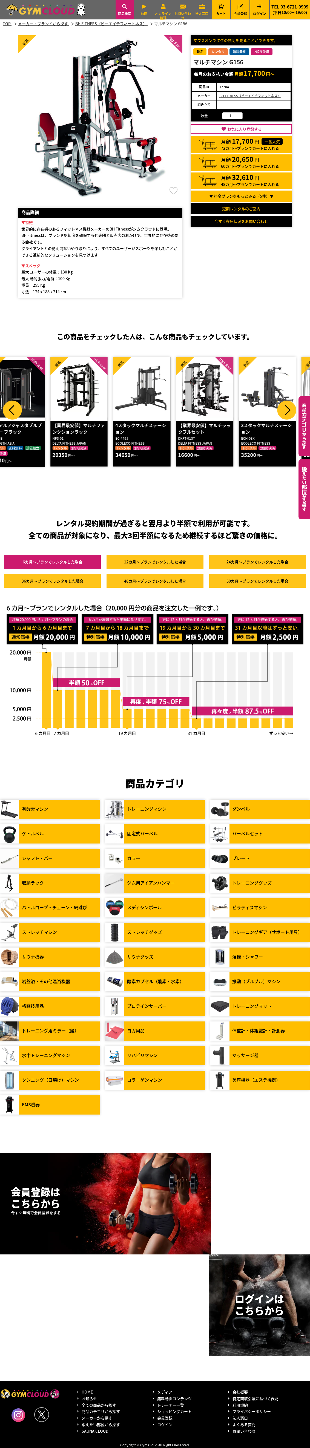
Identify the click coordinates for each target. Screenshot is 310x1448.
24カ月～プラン (257, 562)
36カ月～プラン (53, 581)
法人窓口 (201, 13)
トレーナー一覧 (170, 1405)
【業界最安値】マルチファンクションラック (92, 428)
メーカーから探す (97, 1418)
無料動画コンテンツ (174, 1398)
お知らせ (89, 1398)
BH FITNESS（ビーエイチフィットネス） (250, 95)
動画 (144, 13)
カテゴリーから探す (304, 426)
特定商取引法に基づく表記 (255, 1398)
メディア (164, 1392)
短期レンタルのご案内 (241, 208)
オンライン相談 (163, 15)
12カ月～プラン (155, 562)
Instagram (18, 1415)
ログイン (259, 13)
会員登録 (240, 13)
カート (221, 9)
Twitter (41, 1415)
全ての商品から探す (99, 1405)
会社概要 (240, 1392)
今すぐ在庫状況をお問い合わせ (241, 221)
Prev (12, 410)
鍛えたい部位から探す (304, 489)
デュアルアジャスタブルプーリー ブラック (30, 428)
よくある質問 (244, 1424)
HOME (87, 1392)
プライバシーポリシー (251, 1411)
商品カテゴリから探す (101, 1411)
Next (286, 410)
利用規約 (240, 1405)
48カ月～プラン (155, 581)
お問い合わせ (182, 15)
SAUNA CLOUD (95, 1431)
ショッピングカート (174, 1411)
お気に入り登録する (244, 129)
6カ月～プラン (52, 562)
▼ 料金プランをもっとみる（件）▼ (241, 196)
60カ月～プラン (257, 581)
